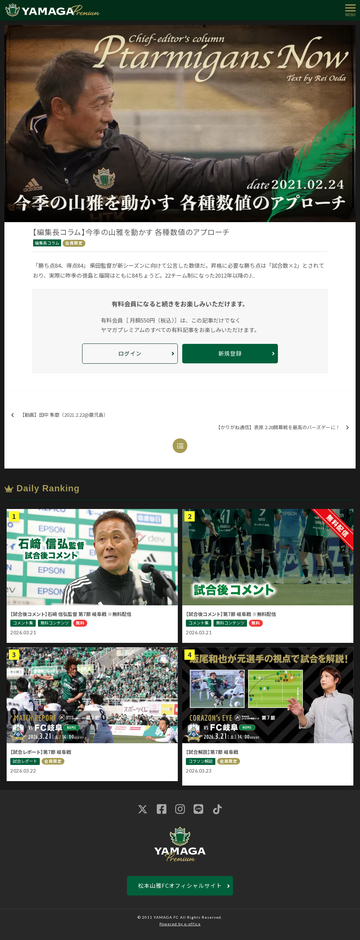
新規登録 (230, 353)
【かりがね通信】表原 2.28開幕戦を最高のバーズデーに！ (282, 427)
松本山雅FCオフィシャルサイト (180, 885)
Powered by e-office (180, 924)
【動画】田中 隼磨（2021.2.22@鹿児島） (59, 415)
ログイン (130, 353)
